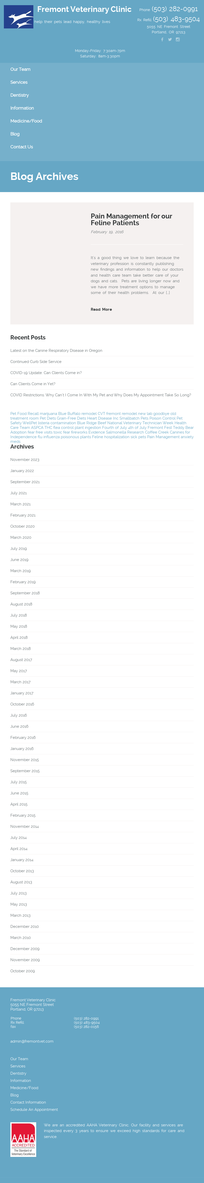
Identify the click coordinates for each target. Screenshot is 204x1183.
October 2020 (22, 526)
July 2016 (18, 715)
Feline (97, 437)
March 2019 (20, 570)
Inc (115, 418)
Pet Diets (48, 418)
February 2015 (22, 815)
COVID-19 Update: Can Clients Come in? (46, 372)
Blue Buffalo (69, 413)
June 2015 (19, 793)
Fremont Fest (160, 427)
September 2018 (25, 593)
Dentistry (19, 95)
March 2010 (20, 937)
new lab (145, 413)
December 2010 (24, 926)
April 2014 (18, 848)
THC (48, 427)
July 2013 (18, 893)
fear (66, 432)
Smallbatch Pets (133, 418)
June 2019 (19, 559)
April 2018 (19, 637)
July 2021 (18, 493)
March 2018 (20, 648)
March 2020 (20, 537)
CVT (101, 413)
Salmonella (116, 432)
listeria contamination (57, 423)
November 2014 (24, 826)
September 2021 (25, 482)
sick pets (138, 437)
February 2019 (23, 582)
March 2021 (20, 504)
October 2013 (22, 871)
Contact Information (28, 1102)
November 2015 (24, 759)
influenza (51, 437)
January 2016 (22, 748)
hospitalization (117, 437)
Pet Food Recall (24, 413)
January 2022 (22, 470)
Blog (14, 133)
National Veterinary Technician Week (140, 423)
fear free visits (40, 432)
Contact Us (21, 146)
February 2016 (23, 737)
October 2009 (22, 971)
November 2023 (24, 459)
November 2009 (25, 960)
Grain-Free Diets (71, 418)
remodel (89, 413)
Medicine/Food (26, 121)
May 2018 (18, 626)
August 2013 (21, 882)
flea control (63, 427)
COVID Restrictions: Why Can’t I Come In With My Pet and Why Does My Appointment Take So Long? (100, 395)
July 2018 (18, 615)
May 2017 (18, 671)
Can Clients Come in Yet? (32, 384)
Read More (101, 309)
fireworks (79, 432)
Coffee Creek (157, 432)
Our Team (20, 69)
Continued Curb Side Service (36, 361)
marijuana (48, 413)
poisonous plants (76, 437)
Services (18, 82)
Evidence (96, 432)
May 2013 (18, 904)
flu (40, 437)
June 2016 (19, 726)
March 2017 (20, 682)
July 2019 (18, 548)
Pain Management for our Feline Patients (131, 219)
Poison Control (162, 418)
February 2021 (22, 515)
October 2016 (22, 704)
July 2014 (18, 837)
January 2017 (21, 693)
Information (22, 108)
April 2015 (18, 804)
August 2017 (21, 659)
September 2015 (25, 771)
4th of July (137, 427)
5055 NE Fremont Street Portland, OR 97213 (32, 1007)
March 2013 (20, 915)
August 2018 (21, 604)
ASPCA (37, 427)
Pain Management (163, 437)
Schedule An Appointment (34, 1109)
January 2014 (21, 860)
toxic (58, 432)
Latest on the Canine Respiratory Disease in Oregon (56, 350)
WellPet (29, 423)
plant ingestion (88, 427)
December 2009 (25, 948)
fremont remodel (121, 413)
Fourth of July (114, 427)
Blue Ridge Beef (91, 423)
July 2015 (18, 782)
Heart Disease (99, 418)
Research (135, 432)
